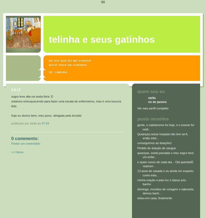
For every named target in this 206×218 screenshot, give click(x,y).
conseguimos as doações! (154, 143)
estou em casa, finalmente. (155, 198)
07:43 (45, 123)
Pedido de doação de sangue (156, 148)
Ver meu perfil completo (152, 108)
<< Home (17, 152)
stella (152, 97)
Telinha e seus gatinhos (102, 39)
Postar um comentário (25, 143)
